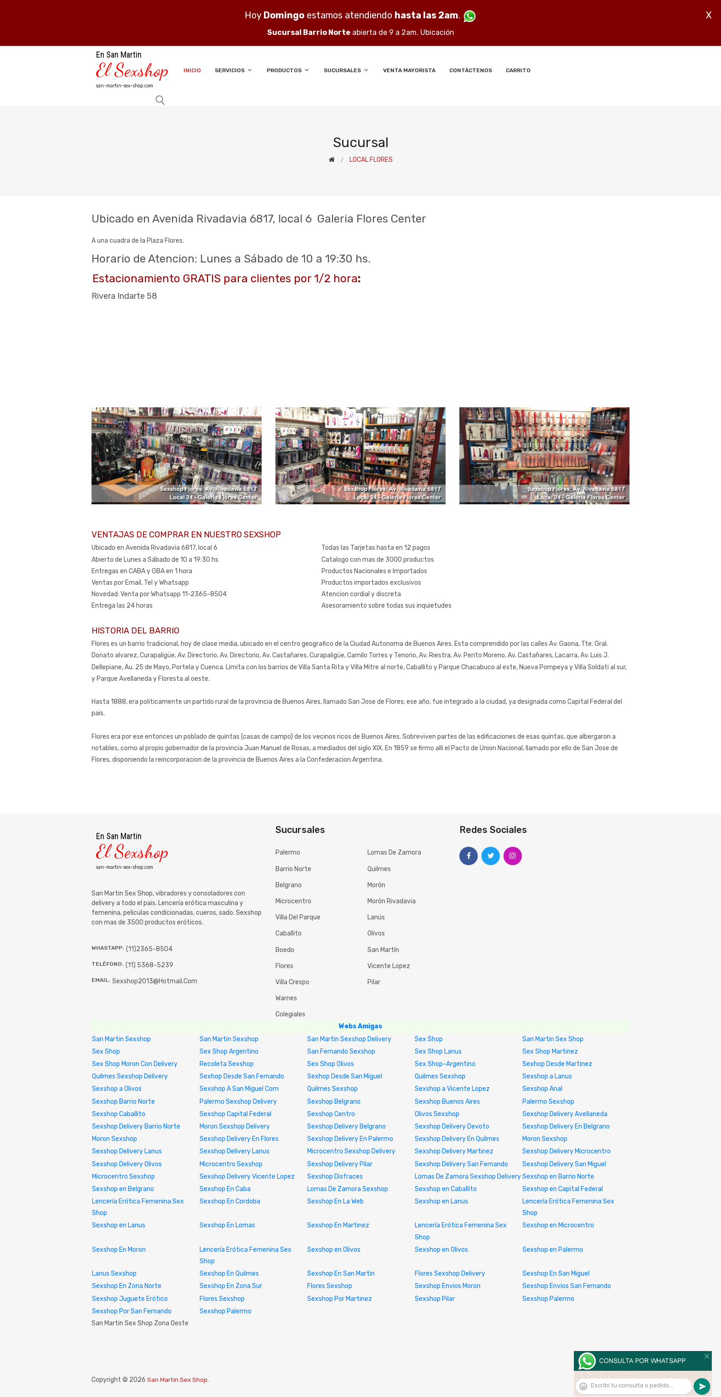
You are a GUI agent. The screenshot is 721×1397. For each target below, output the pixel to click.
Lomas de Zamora (394, 852)
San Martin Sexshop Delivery (349, 1039)
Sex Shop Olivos (330, 1064)
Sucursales (346, 70)
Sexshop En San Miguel (555, 1273)
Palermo (287, 852)
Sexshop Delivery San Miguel (564, 1164)
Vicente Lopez (388, 966)
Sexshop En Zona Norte (126, 1286)
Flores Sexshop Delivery (450, 1273)
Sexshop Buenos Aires (447, 1102)
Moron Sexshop (114, 1139)
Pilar (373, 982)
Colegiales (290, 1014)
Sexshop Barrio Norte (123, 1102)
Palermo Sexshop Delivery (238, 1102)
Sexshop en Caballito (446, 1189)
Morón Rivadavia (391, 901)
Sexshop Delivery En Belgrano (566, 1126)
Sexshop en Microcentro (558, 1225)
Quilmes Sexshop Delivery (130, 1076)
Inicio (192, 70)
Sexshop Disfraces (335, 1176)
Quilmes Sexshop (440, 1076)
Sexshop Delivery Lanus (127, 1151)
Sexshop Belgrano (333, 1102)
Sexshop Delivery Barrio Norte (136, 1126)
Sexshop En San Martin (341, 1273)
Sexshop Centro (331, 1114)
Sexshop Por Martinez (339, 1299)
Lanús (376, 917)
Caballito (288, 933)
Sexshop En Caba (225, 1189)
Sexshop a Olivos (117, 1089)
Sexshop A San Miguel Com (239, 1089)
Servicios (234, 70)
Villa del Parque (297, 917)
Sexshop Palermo (548, 1299)
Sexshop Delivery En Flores (239, 1139)
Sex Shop (429, 1039)
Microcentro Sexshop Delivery (351, 1151)
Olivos (376, 933)
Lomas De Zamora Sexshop (347, 1189)
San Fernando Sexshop (341, 1051)
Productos (288, 70)
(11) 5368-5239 (149, 965)
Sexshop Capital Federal (235, 1114)
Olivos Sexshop (437, 1114)
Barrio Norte (293, 869)
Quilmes (379, 869)
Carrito (518, 70)
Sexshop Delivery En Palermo (350, 1139)
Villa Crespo (292, 982)
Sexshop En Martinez (338, 1225)
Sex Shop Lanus (438, 1051)
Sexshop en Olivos (333, 1250)
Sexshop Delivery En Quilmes (457, 1139)
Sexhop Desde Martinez (557, 1064)
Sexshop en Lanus (441, 1201)
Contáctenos (470, 70)
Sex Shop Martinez (550, 1051)
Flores (284, 966)
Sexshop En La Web (335, 1201)
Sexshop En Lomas (227, 1225)
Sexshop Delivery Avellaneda (564, 1114)
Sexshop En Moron (119, 1250)
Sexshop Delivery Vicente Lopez (247, 1176)
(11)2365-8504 (149, 949)
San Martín (383, 950)
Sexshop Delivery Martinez (454, 1151)
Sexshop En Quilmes (229, 1273)
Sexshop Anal (542, 1089)
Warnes (286, 998)
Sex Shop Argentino (229, 1051)
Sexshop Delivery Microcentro (566, 1151)
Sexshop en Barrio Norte (558, 1176)
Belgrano (288, 885)
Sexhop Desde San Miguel (344, 1076)
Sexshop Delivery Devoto (452, 1126)
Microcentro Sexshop (231, 1164)
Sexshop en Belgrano (123, 1189)
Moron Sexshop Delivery (235, 1126)
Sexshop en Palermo (552, 1250)
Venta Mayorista (409, 70)
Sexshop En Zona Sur (231, 1286)
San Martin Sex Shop (553, 1039)
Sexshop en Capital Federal (562, 1189)
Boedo (284, 950)
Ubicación (437, 32)
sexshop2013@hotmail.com (154, 981)
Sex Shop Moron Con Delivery (134, 1064)
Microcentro (293, 901)
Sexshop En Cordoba (230, 1201)
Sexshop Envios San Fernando (566, 1286)
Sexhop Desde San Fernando (242, 1076)
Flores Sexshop (329, 1286)
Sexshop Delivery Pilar (339, 1164)
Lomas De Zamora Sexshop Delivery (468, 1176)
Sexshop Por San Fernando (132, 1311)
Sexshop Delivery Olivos (127, 1164)
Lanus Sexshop (114, 1273)
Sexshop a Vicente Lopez (452, 1089)
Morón (376, 885)
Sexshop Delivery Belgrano (346, 1126)
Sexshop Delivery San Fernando (461, 1164)
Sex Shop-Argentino (445, 1064)
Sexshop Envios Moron (448, 1286)
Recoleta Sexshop (227, 1064)
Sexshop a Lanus (547, 1076)
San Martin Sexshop (121, 1039)
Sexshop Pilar (435, 1299)
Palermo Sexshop (548, 1102)
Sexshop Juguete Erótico (130, 1299)
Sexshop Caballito (118, 1114)
